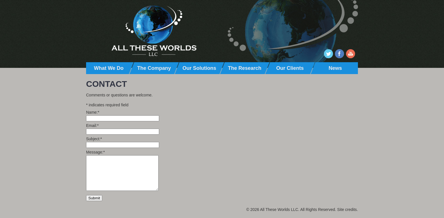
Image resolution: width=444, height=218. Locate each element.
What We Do (109, 68)
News (335, 68)
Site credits (347, 209)
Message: (95, 152)
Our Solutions (199, 68)
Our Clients (290, 68)
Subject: (94, 139)
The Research (244, 68)
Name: (92, 112)
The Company (154, 68)
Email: (92, 125)
